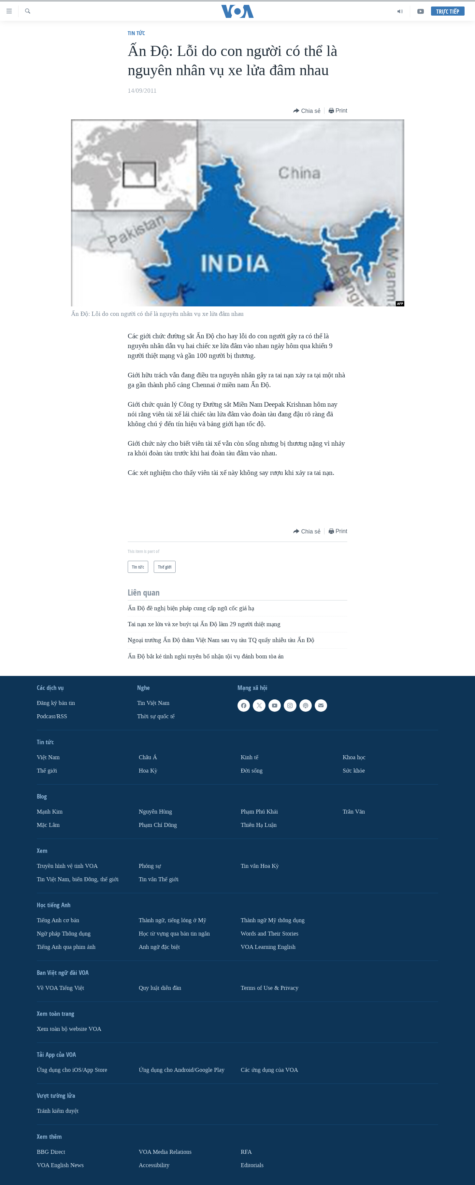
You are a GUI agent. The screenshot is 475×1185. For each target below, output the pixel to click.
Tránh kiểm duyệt (58, 1110)
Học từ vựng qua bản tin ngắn (174, 933)
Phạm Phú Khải (259, 811)
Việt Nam (48, 757)
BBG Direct (51, 1151)
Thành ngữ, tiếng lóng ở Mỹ (172, 920)
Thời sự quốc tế (156, 716)
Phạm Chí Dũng (158, 825)
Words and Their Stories (269, 933)
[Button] (307, 111)
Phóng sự (150, 866)
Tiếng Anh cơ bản (58, 920)
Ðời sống (252, 770)
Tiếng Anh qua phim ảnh (66, 946)
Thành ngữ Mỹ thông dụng (273, 920)
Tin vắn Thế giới (159, 879)
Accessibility (154, 1165)
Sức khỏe (354, 770)
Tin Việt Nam (153, 703)
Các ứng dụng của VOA (269, 1069)
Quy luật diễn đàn (160, 987)
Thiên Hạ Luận (259, 825)
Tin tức (136, 33)
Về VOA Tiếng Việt (60, 987)
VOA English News (60, 1165)
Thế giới (47, 770)
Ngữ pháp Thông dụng (64, 933)
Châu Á (148, 757)
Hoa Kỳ (148, 770)
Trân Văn (354, 811)
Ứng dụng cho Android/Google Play (181, 1069)
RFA (246, 1151)
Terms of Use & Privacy (269, 987)
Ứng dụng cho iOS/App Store (72, 1069)
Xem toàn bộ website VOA (69, 1028)
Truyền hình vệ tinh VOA (67, 866)
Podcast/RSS (52, 716)
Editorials (252, 1165)
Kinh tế (249, 757)
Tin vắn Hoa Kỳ (260, 866)
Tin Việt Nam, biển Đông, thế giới (78, 879)
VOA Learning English (268, 946)
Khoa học (354, 757)
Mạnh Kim (50, 811)
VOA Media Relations (165, 1151)
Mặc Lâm (48, 825)
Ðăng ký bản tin (56, 703)
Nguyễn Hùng (155, 811)
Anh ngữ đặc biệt (159, 946)
